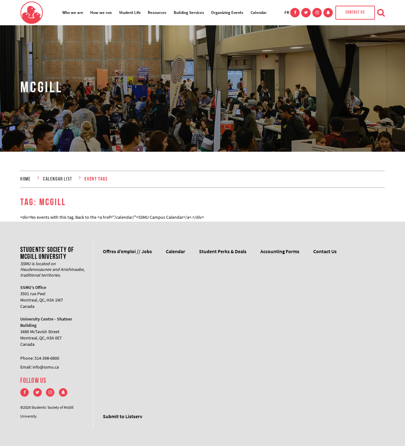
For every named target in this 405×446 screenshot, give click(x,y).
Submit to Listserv (122, 416)
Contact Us (355, 12)
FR (286, 12)
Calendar (259, 12)
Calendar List (57, 179)
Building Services (189, 12)
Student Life (130, 12)
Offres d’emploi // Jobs (127, 251)
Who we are (72, 12)
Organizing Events (227, 12)
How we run (101, 12)
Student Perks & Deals (222, 251)
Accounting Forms (279, 251)
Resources (157, 12)
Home (25, 179)
